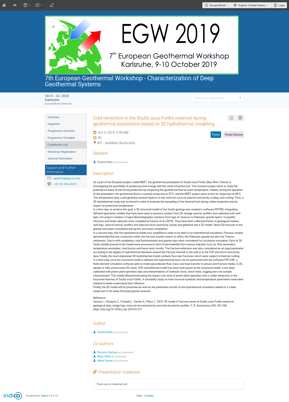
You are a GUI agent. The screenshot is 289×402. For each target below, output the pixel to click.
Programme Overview (61, 130)
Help (139, 395)
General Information (60, 158)
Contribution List (58, 144)
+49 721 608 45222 (65, 184)
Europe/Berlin (218, 5)
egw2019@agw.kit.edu (66, 178)
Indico (44, 395)
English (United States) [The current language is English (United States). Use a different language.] (252, 5)
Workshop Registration (62, 151)
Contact (149, 395)
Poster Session (234, 134)
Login (281, 5)
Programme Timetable (61, 137)
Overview (53, 117)
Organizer (54, 123)
